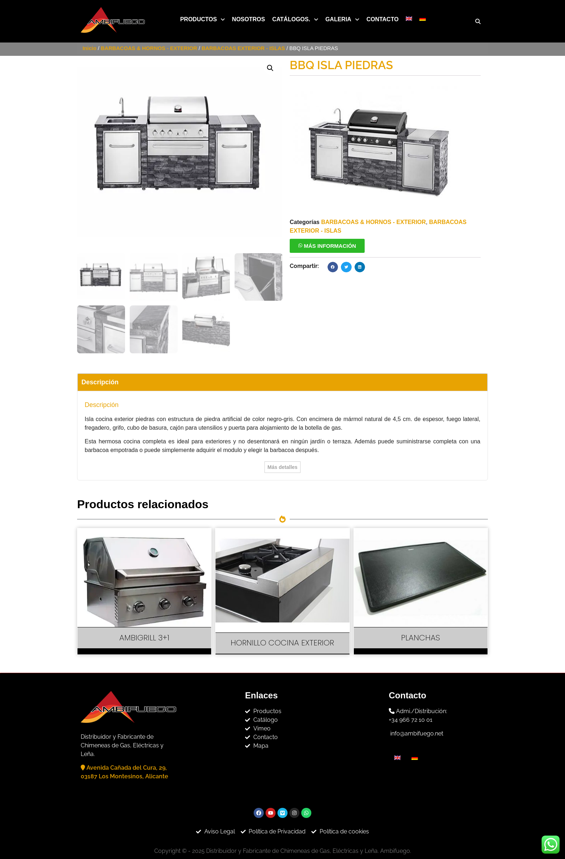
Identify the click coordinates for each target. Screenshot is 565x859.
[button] (202, 19)
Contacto (382, 19)
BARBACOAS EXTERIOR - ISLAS (243, 48)
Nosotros (248, 19)
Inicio (89, 48)
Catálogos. (295, 19)
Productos (202, 19)
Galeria (342, 19)
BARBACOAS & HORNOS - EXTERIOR (149, 48)
